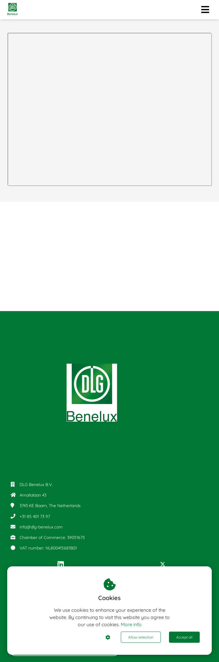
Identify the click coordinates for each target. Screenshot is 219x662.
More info (131, 624)
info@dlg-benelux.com (41, 527)
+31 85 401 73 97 (35, 516)
